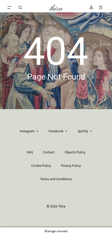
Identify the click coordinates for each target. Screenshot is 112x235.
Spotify (85, 131)
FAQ (30, 152)
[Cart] (99, 7)
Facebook (58, 131)
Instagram (29, 131)
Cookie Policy (41, 166)
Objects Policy (75, 152)
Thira (56, 9)
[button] (9, 7)
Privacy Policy (71, 166)
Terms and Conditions (56, 179)
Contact (49, 152)
